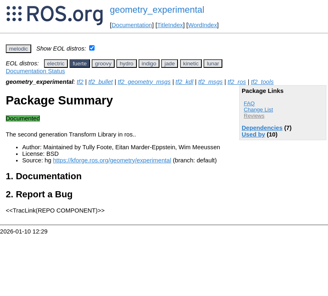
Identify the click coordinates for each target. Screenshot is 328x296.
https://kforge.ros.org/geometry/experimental (112, 160)
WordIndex (202, 25)
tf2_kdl (184, 82)
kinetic (191, 63)
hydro (126, 63)
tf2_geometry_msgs (144, 82)
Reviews (254, 116)
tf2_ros (237, 82)
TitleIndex (170, 25)
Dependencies (262, 128)
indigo (149, 63)
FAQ (249, 103)
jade (169, 63)
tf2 (80, 82)
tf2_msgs (210, 82)
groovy (103, 63)
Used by (253, 134)
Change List (258, 109)
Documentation (131, 25)
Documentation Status (35, 71)
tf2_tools (262, 82)
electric (56, 63)
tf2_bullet (100, 82)
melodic (18, 49)
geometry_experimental (157, 10)
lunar (213, 63)
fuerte (80, 63)
